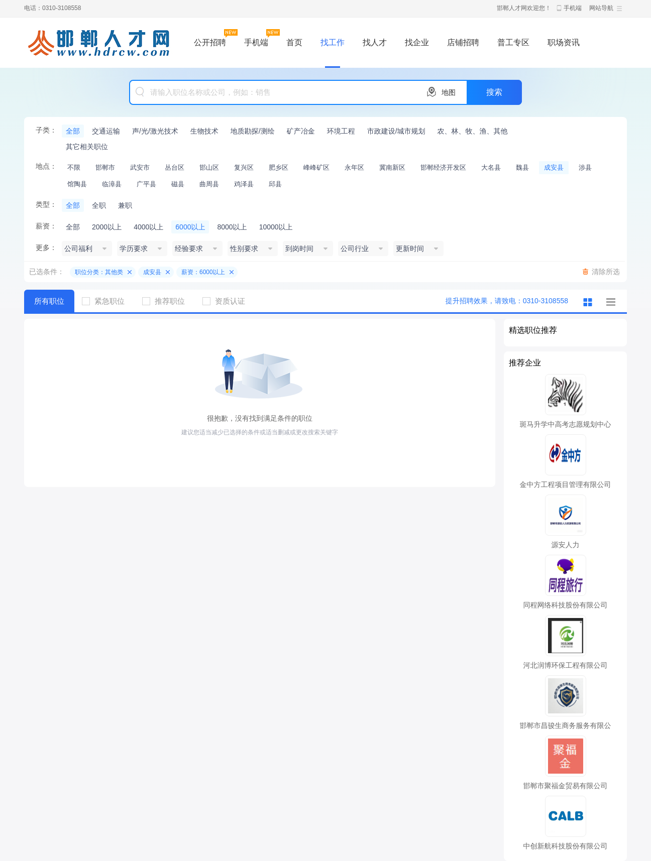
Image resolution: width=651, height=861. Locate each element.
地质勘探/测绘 (253, 131)
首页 (294, 42)
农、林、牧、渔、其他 (473, 131)
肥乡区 (278, 167)
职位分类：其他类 (99, 272)
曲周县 (209, 184)
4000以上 (148, 227)
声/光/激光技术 (155, 131)
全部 (73, 131)
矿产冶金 (301, 131)
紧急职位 (107, 301)
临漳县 (112, 184)
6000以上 (190, 227)
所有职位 (49, 301)
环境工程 (341, 131)
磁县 (177, 184)
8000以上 (232, 227)
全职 (99, 205)
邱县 (275, 184)
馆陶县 (77, 184)
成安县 (554, 167)
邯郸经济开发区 (443, 167)
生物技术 (204, 131)
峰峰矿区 (316, 167)
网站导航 (601, 8)
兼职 (125, 205)
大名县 (491, 167)
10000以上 (276, 227)
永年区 (354, 167)
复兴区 (244, 167)
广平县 (146, 184)
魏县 (522, 167)
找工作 (332, 42)
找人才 (375, 42)
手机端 (573, 8)
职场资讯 (564, 42)
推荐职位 (167, 301)
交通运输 (106, 131)
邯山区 (209, 167)
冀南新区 (392, 167)
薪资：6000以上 (203, 272)
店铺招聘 (463, 42)
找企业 (417, 42)
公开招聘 (210, 42)
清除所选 (606, 272)
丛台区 (174, 167)
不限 (73, 167)
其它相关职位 (87, 147)
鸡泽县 (244, 184)
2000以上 (107, 227)
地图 (449, 92)
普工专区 (513, 42)
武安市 (140, 167)
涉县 (585, 167)
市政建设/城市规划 (396, 131)
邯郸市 (105, 167)
